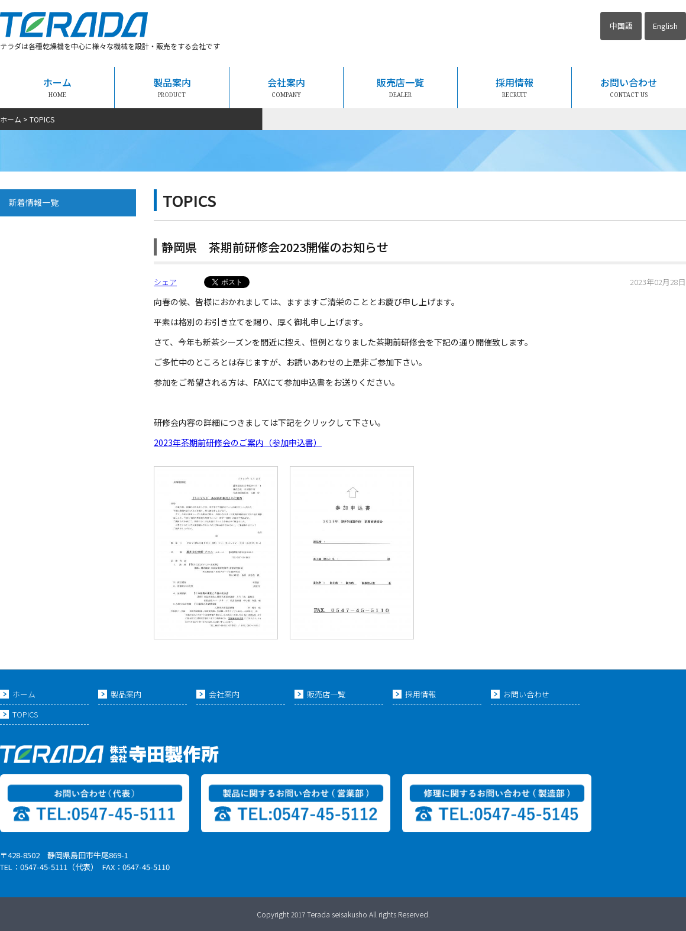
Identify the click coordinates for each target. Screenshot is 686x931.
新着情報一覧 (34, 202)
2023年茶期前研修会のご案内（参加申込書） (238, 442)
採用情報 (514, 87)
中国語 (621, 25)
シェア (165, 281)
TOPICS (25, 714)
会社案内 (286, 87)
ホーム (57, 87)
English (665, 25)
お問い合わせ (628, 87)
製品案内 (172, 87)
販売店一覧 (400, 87)
